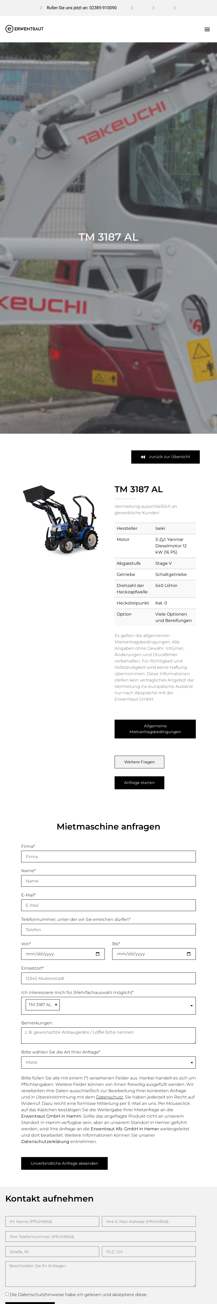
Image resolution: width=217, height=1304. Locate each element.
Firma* (28, 846)
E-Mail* (28, 895)
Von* (26, 943)
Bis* (116, 943)
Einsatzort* (32, 968)
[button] (207, 29)
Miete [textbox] (32, 1062)
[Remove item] (56, 1005)
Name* (28, 870)
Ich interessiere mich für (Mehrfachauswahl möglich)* (77, 992)
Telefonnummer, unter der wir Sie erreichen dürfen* (75, 919)
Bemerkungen (36, 1022)
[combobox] (108, 1005)
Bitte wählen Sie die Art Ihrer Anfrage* (60, 1052)
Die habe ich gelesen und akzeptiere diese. (78, 1294)
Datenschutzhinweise (41, 1294)
